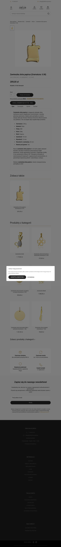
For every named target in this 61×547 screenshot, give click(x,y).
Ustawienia (30, 277)
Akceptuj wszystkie (17, 277)
